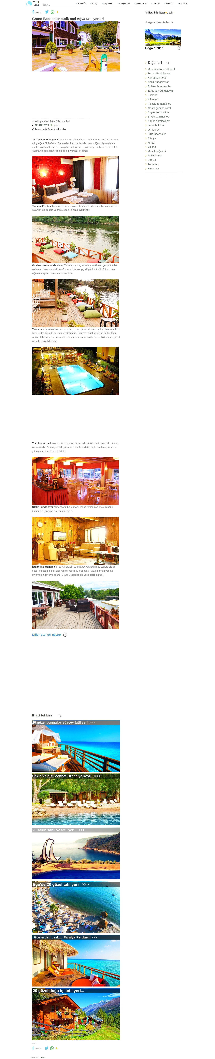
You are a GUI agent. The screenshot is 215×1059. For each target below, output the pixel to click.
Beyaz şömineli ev (158, 112)
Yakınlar (168, 3)
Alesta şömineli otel (159, 108)
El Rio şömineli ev (158, 116)
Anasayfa (81, 3)
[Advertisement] (76, 97)
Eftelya (152, 138)
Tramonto (153, 164)
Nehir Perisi (155, 155)
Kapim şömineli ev (159, 120)
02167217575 (47, 125)
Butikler (155, 3)
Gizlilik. (43, 1057)
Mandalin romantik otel (161, 69)
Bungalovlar (123, 3)
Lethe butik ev (156, 125)
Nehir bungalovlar (158, 81)
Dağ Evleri (107, 3)
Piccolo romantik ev (159, 103)
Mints (151, 142)
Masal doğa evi (157, 151)
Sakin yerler (140, 3)
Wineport (153, 99)
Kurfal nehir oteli (157, 77)
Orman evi (154, 129)
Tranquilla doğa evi (159, 73)
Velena (152, 146)
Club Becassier (157, 133)
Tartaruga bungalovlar (161, 90)
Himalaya (153, 168)
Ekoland (152, 95)
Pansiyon (182, 3)
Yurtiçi (94, 3)
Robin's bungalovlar (159, 86)
